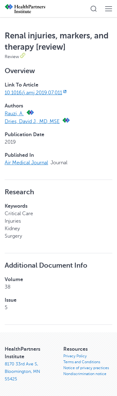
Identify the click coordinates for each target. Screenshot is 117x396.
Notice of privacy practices (86, 368)
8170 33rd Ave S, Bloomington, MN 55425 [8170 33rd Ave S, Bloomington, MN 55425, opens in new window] (22, 371)
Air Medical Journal (26, 163)
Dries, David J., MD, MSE (32, 121)
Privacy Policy (75, 356)
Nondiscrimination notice (84, 374)
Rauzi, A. (14, 113)
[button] (93, 8)
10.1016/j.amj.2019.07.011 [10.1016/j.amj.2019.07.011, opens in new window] (36, 93)
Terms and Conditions (81, 362)
